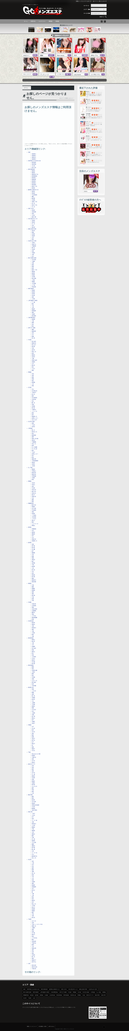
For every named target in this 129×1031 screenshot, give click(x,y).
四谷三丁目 (34, 205)
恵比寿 (33, 227)
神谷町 (33, 210)
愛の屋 (87, 159)
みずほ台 (34, 709)
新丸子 (33, 494)
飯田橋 (33, 198)
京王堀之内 (34, 390)
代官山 (33, 484)
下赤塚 (33, 704)
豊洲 (33, 266)
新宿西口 (34, 181)
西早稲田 (34, 162)
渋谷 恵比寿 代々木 (32, 218)
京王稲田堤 (34, 397)
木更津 (33, 955)
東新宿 (33, 172)
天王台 (33, 750)
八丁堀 (33, 285)
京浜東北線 (31, 621)
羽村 (33, 375)
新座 (33, 875)
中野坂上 (34, 471)
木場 (33, 585)
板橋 (33, 336)
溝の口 (33, 520)
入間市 (33, 672)
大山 (33, 701)
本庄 (33, 866)
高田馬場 (34, 164)
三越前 (33, 261)
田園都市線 (31, 503)
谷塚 (33, 779)
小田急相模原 (35, 460)
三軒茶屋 (34, 517)
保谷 (33, 668)
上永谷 (33, 815)
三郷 (33, 893)
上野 (33, 307)
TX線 (29, 752)
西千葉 (33, 576)
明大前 (33, 408)
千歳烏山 (34, 409)
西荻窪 (33, 355)
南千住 (33, 740)
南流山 (33, 762)
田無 (33, 650)
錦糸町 (33, 566)
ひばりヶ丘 (34, 680)
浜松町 (33, 235)
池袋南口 (34, 159)
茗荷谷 (33, 191)
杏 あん (87, 91)
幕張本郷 (34, 581)
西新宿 (33, 171)
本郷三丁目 (34, 201)
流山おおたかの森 (36, 754)
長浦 (33, 931)
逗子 (33, 817)
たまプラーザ (35, 523)
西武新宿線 (31, 638)
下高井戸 (34, 392)
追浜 (33, 818)
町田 (33, 457)
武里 (33, 765)
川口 (33, 888)
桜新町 (33, 506)
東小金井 (34, 341)
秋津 (33, 684)
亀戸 (33, 561)
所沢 (33, 898)
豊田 (33, 370)
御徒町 (33, 309)
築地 (33, 264)
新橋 (33, 232)
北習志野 (34, 941)
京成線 (29, 602)
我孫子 (33, 748)
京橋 (33, 263)
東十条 (33, 338)
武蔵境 (33, 362)
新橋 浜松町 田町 (32, 229)
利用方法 (33, 21)
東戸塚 (33, 847)
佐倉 (33, 544)
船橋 (33, 556)
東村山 (33, 651)
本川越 (33, 661)
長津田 (33, 513)
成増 (33, 694)
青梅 (33, 379)
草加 (33, 789)
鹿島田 (33, 534)
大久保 (33, 165)
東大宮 (33, 917)
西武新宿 (34, 184)
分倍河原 (34, 399)
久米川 (33, 658)
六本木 (33, 215)
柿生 (33, 433)
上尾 (33, 895)
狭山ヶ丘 (34, 904)
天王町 (33, 806)
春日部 (33, 784)
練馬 (33, 673)
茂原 (33, 929)
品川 (33, 256)
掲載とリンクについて (32, 1026)
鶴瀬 (33, 692)
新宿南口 (34, 183)
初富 (33, 953)
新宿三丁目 (34, 186)
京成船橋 (34, 610)
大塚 (33, 321)
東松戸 (33, 934)
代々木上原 (34, 448)
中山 (33, 854)
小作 (33, 384)
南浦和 (33, 885)
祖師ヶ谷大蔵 (35, 438)
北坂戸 (33, 723)
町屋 (33, 619)
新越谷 (33, 781)
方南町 (33, 477)
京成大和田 (34, 609)
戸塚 (33, 829)
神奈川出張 (34, 967)
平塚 (33, 837)
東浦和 (33, 909)
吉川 (33, 864)
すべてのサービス (96, 13)
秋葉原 (33, 292)
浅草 (33, 759)
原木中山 (34, 961)
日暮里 (33, 314)
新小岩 (33, 569)
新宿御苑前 (34, 176)
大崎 (33, 254)
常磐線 (29, 725)
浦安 (33, 593)
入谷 (33, 305)
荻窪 (33, 353)
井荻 (33, 655)
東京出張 (34, 965)
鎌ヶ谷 (33, 956)
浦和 (33, 883)
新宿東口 (34, 177)
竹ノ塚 (33, 774)
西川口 (33, 890)
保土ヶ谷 (34, 857)
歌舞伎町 (34, 179)
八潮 (33, 863)
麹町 (33, 196)
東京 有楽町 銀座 (32, 258)
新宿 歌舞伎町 (31, 169)
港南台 (33, 624)
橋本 (33, 396)
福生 (33, 380)
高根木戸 (34, 960)
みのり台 (34, 921)
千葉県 (29, 919)
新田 (33, 791)
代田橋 (33, 406)
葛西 (33, 592)
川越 (33, 714)
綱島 (33, 500)
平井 (33, 554)
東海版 (57, 21)
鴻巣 (33, 871)
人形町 (33, 280)
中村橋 (33, 677)
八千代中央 (34, 938)
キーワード (86, 5)
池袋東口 (34, 154)
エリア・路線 (87, 9)
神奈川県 (30, 811)
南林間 (33, 840)
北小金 (33, 728)
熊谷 (33, 897)
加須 (33, 767)
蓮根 (33, 329)
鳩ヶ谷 (33, 873)
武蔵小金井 (34, 360)
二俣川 (33, 813)
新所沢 (33, 660)
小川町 (33, 298)
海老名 (33, 462)
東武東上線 (31, 687)
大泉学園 (34, 685)
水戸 (33, 726)
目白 (33, 324)
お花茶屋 (34, 605)
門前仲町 (34, 287)
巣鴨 (33, 322)
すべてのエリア (95, 9)
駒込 (33, 326)
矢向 (33, 530)
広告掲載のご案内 (42, 1026)
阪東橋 (33, 808)
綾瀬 (33, 736)
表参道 (33, 222)
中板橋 (33, 697)
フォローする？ (104, 1027)
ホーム (26, 21)
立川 (33, 363)
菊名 (33, 501)
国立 (33, 367)
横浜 (33, 796)
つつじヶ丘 (34, 411)
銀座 (33, 268)
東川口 (33, 907)
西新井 (33, 776)
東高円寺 (34, 474)
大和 (33, 832)
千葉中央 (34, 943)
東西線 (29, 583)
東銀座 (33, 271)
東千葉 (33, 546)
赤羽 (33, 333)
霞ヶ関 (33, 716)
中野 (33, 348)
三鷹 (33, 358)
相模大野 (34, 459)
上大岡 (33, 825)
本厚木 (33, 464)
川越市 (33, 721)
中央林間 (34, 510)
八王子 (33, 368)
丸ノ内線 (30, 467)
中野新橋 (34, 476)
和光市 (33, 699)
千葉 (33, 564)
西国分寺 (34, 343)
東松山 (33, 718)
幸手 (33, 902)
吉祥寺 (33, 356)
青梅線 (29, 372)
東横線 (29, 481)
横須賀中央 (34, 856)
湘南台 (33, 834)
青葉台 (33, 525)
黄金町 (33, 803)
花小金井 (34, 648)
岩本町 (33, 293)
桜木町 (33, 800)
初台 (33, 401)
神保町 (33, 290)
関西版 (50, 21)
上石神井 (34, 656)
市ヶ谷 (33, 206)
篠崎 (33, 586)
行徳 (33, 597)
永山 (33, 389)
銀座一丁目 (34, 269)
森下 (33, 551)
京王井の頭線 (31, 421)
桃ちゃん (88, 99)
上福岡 (33, 713)
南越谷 (33, 910)
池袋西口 (34, 155)
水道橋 (33, 200)
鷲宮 (33, 769)
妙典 (33, 598)
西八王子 (34, 344)
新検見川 (34, 580)
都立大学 (34, 491)
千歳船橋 (34, 442)
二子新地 (34, 515)
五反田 (33, 249)
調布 (33, 413)
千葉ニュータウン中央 (37, 924)
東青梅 (33, 382)
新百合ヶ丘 (34, 431)
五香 (33, 922)
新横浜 (33, 827)
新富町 (33, 273)
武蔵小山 (34, 244)
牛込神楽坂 (34, 194)
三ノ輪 (33, 302)
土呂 (33, 878)
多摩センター (35, 418)
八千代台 (34, 615)
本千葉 (33, 932)
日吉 (33, 498)
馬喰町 (33, 281)
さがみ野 (34, 842)
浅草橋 (33, 563)
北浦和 (33, 881)
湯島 (33, 312)
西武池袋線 (31, 665)
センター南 (34, 820)
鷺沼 (33, 522)
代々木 (33, 223)
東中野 (33, 346)
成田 (33, 950)
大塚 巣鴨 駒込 (31, 317)
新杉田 (33, 622)
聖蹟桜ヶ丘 (34, 416)
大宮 (33, 876)
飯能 (33, 667)
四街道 (33, 575)
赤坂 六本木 (31, 208)
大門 (33, 237)
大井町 (33, 633)
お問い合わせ (51, 1026)
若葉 (33, 689)
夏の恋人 (88, 128)
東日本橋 (34, 278)
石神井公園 (34, 670)
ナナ (87, 121)
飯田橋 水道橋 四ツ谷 (33, 189)
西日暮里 (34, 315)
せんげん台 (34, 786)
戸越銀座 (34, 246)
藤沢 (33, 835)
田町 (33, 239)
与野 (33, 915)
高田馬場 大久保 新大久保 (34, 160)
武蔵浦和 (34, 886)
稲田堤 (33, 532)
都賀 (33, 578)
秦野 (33, 436)
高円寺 (33, 350)
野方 (33, 653)
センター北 (34, 852)
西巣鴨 (33, 319)
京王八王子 (34, 419)
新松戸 (33, 743)
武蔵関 (33, 646)
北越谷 (33, 782)
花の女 (87, 136)
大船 (33, 636)
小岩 (33, 568)
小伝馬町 (34, 283)
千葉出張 (34, 968)
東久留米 (34, 682)
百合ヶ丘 (34, 443)
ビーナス (88, 144)
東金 (33, 936)
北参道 (33, 220)
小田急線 (30, 428)
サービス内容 (87, 13)
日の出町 (34, 801)
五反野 (33, 777)
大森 (33, 631)
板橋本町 (34, 331)
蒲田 (33, 629)
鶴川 (33, 450)
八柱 (33, 946)
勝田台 (33, 612)
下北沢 (33, 425)
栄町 (33, 958)
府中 (33, 414)
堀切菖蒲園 (34, 617)
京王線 (29, 387)
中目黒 (33, 488)
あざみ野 (34, 508)
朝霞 (33, 708)
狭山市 (33, 641)
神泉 (33, 423)
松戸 (33, 742)
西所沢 (33, 900)
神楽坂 (33, 193)
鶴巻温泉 (34, 435)
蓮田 (33, 868)
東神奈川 (34, 627)
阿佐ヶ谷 (34, 351)
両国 (33, 558)
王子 (33, 334)
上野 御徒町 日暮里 (32, 300)
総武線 (29, 542)
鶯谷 (33, 304)
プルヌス (88, 151)
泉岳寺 (33, 230)
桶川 (33, 912)
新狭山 (33, 639)
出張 (29, 963)
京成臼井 (34, 604)
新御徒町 (34, 310)
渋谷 (33, 225)
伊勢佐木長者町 (35, 805)
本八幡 (33, 549)
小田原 (33, 465)
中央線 (29, 339)
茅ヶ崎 (33, 839)
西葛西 (33, 590)
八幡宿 (33, 927)
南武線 (29, 527)
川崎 (33, 626)
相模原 (33, 830)
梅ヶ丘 (33, 430)
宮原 (33, 880)
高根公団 (34, 948)
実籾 (33, 607)
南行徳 (33, 595)
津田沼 (33, 559)
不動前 (33, 252)
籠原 (33, 869)
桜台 (33, 675)
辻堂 (33, 851)
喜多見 (33, 440)
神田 (33, 297)
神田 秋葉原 (31, 288)
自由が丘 (34, 493)
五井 (33, 951)
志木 (33, 711)
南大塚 (33, 663)
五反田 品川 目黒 (32, 240)
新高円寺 (34, 472)
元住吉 (33, 483)
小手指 (33, 905)
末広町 (33, 295)
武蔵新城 (34, 529)
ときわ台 (34, 690)
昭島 (33, 377)
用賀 (33, 511)
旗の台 (33, 247)
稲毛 (33, 573)
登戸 (33, 455)
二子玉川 (34, 518)
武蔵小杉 (34, 496)
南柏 (33, 747)
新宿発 (33, 188)
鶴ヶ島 (33, 696)
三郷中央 (34, 757)
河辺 (33, 373)
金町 (33, 733)
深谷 (33, 861)
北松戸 (33, 738)
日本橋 (33, 276)
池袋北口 (34, 157)
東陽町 (33, 588)
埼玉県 (29, 859)
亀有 (33, 735)
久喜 (33, 793)
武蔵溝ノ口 (34, 540)
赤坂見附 (34, 212)
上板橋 (33, 702)
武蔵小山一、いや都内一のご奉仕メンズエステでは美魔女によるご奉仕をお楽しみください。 (66, 80)
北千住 (33, 731)
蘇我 (33, 944)
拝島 (33, 385)
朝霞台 (33, 706)
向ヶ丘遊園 (34, 447)
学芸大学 (34, 489)
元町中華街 (34, 810)
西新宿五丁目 (35, 174)
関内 (33, 798)
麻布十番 (34, 217)
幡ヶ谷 (33, 402)
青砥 (33, 614)
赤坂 (33, 213)
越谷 (33, 788)
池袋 (29, 152)
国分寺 (33, 365)
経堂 (33, 445)
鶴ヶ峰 (33, 849)
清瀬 (33, 679)
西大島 (33, 547)
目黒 (33, 251)
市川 (33, 571)
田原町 (33, 755)
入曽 (33, 643)
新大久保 (34, 167)
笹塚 (33, 404)
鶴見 (33, 634)
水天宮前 (34, 259)
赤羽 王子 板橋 (31, 327)
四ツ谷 (33, 203)
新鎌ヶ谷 (34, 926)
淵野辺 (33, 846)
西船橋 (33, 552)
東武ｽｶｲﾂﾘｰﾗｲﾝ (31, 764)
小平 (33, 644)
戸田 (33, 914)
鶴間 (33, 844)
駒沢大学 (34, 505)
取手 (33, 730)
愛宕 (33, 939)
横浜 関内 (30, 794)
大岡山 (33, 242)
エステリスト (42, 21)
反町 (33, 486)
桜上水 (33, 394)
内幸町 (33, 234)
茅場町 (33, 275)
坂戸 (33, 719)
